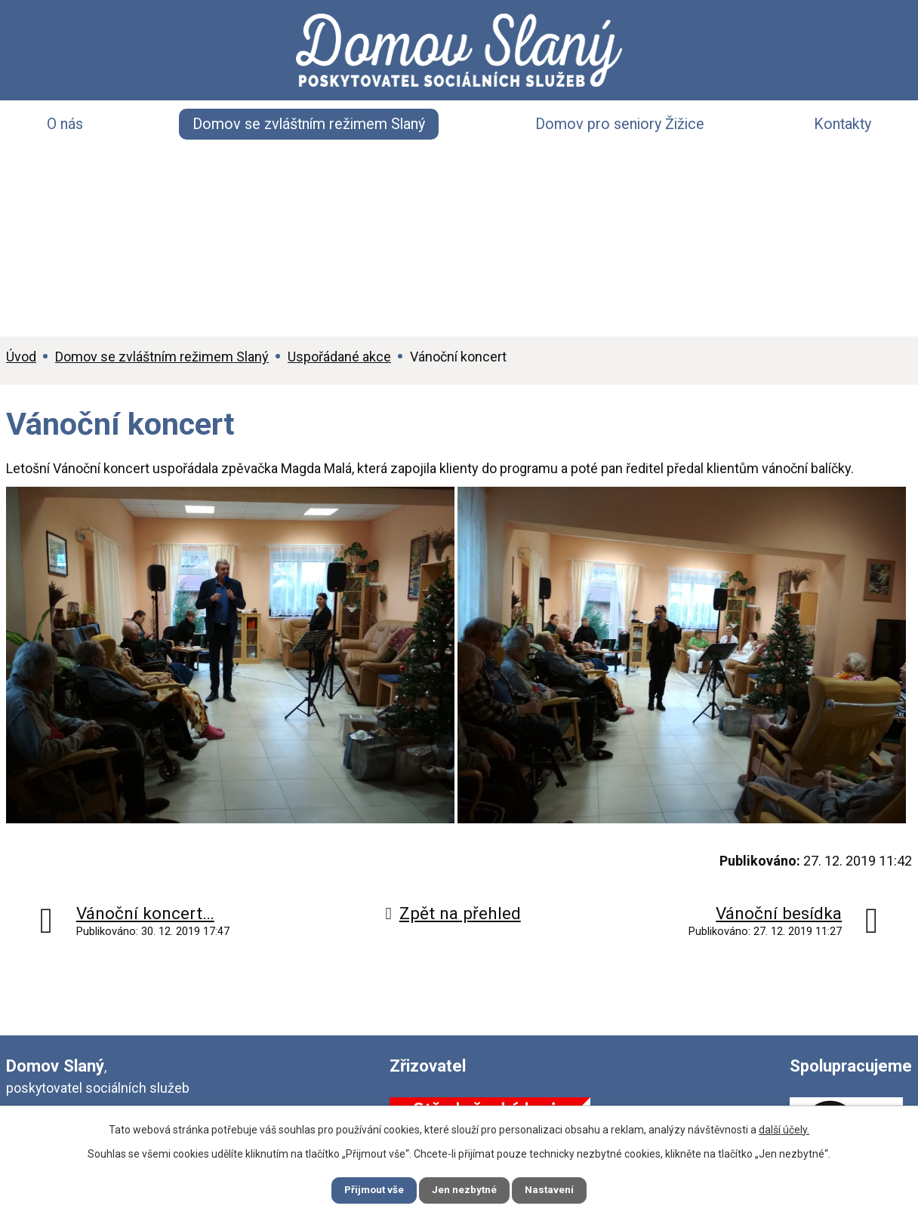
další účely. (784, 1128)
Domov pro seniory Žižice (619, 124)
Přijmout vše (365, 1189)
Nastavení (559, 1189)
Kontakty (842, 124)
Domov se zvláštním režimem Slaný (309, 124)
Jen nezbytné (465, 1189)
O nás (65, 124)
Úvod (21, 356)
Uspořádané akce (339, 356)
